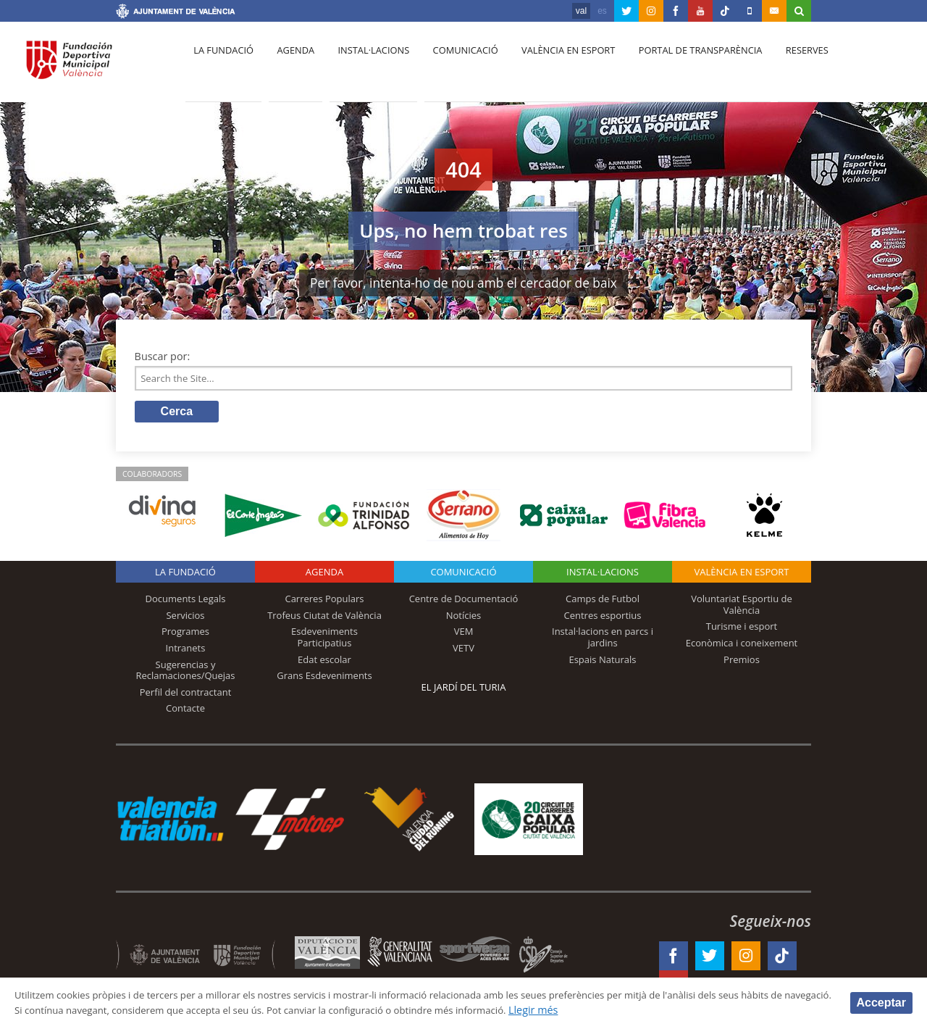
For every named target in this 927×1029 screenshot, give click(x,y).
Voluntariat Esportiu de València (741, 608)
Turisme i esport (742, 629)
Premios (741, 662)
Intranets (186, 650)
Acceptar (881, 1002)
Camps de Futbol (602, 602)
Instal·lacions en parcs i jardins (602, 640)
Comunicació (452, 65)
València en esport (551, 65)
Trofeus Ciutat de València (324, 618)
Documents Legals (186, 602)
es (602, 11)
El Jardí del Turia (463, 690)
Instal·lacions (363, 65)
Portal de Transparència (680, 65)
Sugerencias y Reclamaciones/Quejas (185, 673)
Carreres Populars (324, 602)
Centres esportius (603, 618)
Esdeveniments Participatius (324, 640)
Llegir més (682, 1010)
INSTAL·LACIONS (602, 575)
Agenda (290, 65)
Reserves (783, 65)
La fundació (221, 65)
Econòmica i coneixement (742, 645)
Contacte (185, 711)
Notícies (464, 618)
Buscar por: (162, 356)
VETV (463, 650)
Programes (185, 634)
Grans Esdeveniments (324, 679)
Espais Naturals (602, 662)
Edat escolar (324, 662)
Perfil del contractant (186, 694)
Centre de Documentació (464, 602)
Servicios (185, 618)
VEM (464, 634)
